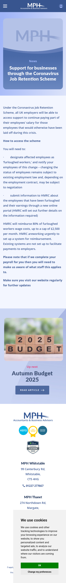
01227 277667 (33, 486)
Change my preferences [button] (39, 572)
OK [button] (39, 565)
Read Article (31, 390)
